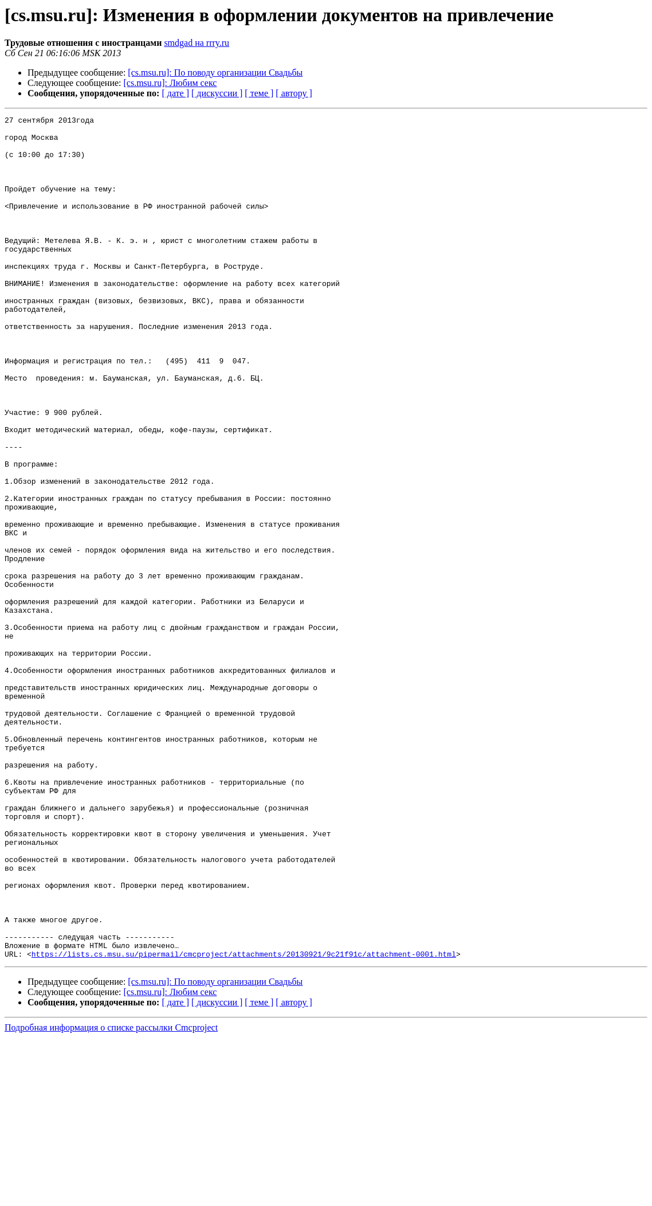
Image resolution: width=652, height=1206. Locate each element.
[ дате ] (175, 93)
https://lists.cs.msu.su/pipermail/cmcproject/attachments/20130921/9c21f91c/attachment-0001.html (244, 1122)
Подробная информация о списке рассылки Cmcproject (111, 1196)
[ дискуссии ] (216, 93)
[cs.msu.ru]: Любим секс (170, 83)
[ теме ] (259, 93)
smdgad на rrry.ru (196, 43)
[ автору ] (294, 93)
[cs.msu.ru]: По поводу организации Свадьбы (215, 72)
